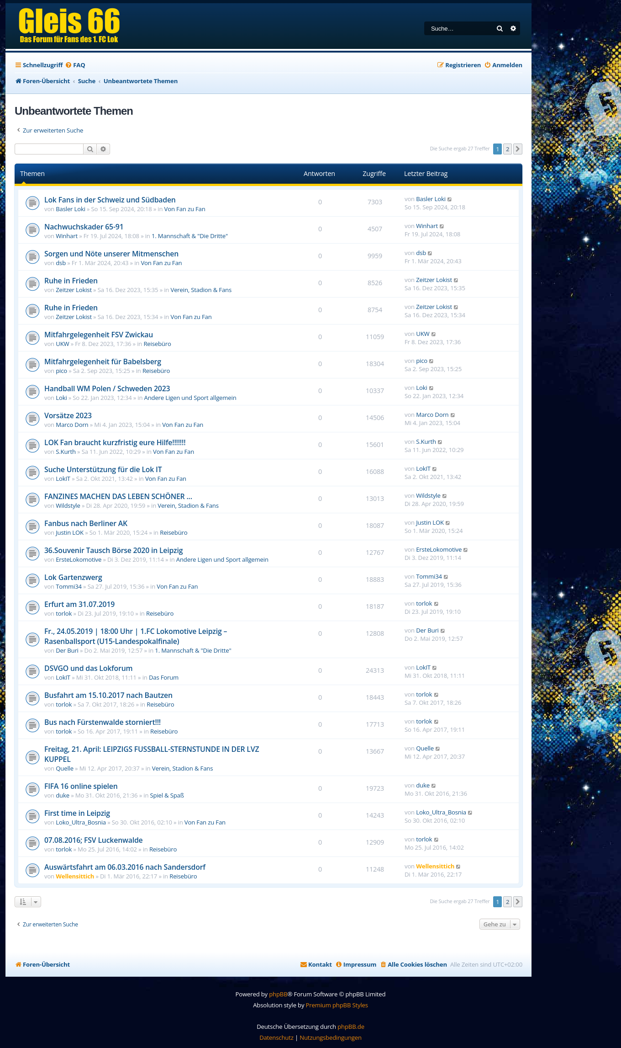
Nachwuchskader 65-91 (84, 227)
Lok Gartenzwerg (73, 577)
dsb (61, 263)
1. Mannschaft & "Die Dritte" (190, 236)
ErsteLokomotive (78, 559)
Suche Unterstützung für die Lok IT (103, 469)
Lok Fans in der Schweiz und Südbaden (110, 200)
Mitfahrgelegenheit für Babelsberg (102, 361)
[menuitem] (75, 65)
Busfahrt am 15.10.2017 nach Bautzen (108, 695)
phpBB (278, 994)
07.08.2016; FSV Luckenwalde (93, 840)
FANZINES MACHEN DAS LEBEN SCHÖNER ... (118, 496)
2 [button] (507, 149)
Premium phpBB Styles (337, 1005)
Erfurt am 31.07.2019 (79, 604)
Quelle (65, 768)
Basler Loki (70, 209)
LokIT (63, 478)
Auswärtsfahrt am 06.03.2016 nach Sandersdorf (124, 867)
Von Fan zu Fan (184, 209)
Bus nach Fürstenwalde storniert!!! (102, 722)
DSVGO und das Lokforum (88, 668)
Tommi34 (69, 586)
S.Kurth (66, 451)
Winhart (67, 236)
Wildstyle (68, 505)
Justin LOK (70, 532)
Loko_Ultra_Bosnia (81, 822)
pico (61, 371)
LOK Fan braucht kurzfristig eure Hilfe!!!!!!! (114, 442)
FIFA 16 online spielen (81, 786)
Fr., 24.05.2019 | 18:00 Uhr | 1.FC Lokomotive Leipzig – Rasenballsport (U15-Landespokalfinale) (135, 636)
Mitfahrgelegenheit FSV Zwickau (98, 335)
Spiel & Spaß (167, 795)
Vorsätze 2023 (68, 415)
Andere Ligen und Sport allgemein (190, 398)
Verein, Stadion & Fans (201, 290)
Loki (61, 398)
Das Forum (164, 677)
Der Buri (67, 650)
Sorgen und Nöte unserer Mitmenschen (111, 254)
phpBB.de (350, 1026)
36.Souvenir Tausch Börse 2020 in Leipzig (113, 550)
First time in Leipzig (77, 813)
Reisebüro (157, 344)
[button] (517, 149)
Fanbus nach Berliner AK (85, 523)
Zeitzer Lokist (74, 290)
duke (62, 795)
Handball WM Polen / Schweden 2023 (107, 388)
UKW (62, 344)
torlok (64, 613)
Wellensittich (75, 876)
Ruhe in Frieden (71, 281)
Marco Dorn (72, 424)
